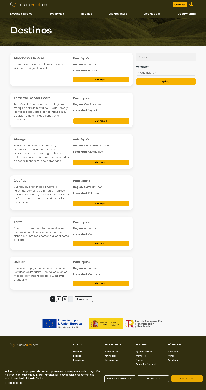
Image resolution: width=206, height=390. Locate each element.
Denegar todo (153, 378)
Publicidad (173, 351)
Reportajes (56, 13)
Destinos (77, 351)
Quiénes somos (144, 351)
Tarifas (139, 360)
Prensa (171, 355)
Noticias (86, 13)
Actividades (152, 13)
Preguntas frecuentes (147, 364)
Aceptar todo (187, 378)
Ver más (101, 79)
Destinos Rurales (21, 13)
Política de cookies (14, 383)
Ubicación (142, 66)
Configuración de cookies (120, 378)
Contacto (179, 4)
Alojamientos (118, 13)
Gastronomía (187, 13)
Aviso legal (173, 360)
